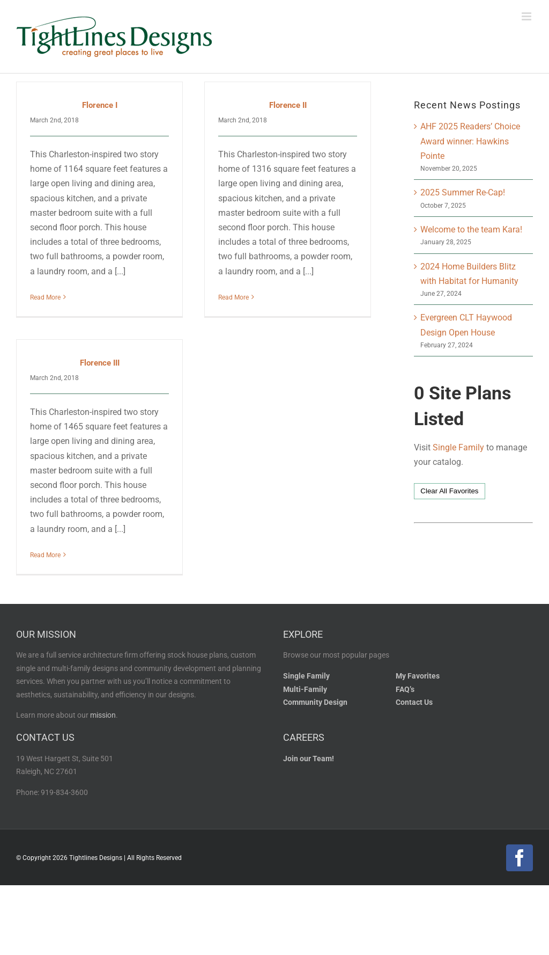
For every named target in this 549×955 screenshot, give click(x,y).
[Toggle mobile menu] (527, 16)
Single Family (458, 447)
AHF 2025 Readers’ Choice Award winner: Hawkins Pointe (470, 141)
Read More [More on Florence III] (56, 540)
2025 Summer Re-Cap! (462, 192)
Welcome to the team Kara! (471, 229)
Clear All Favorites (449, 491)
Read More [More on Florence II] (228, 297)
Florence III (110, 348)
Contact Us (414, 723)
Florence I (99, 105)
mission (103, 736)
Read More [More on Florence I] (45, 297)
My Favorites (418, 697)
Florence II (282, 105)
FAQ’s (405, 710)
